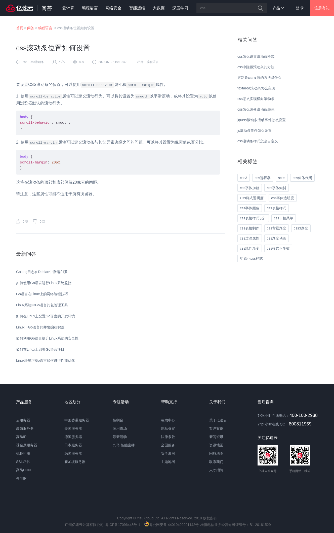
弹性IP (21, 478)
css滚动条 (37, 62)
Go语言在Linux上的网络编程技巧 (42, 294)
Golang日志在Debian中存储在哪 (41, 272)
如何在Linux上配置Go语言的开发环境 (45, 316)
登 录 (300, 8)
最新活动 (120, 437)
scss (281, 178)
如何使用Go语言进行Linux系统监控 (43, 283)
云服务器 (23, 420)
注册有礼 (321, 8)
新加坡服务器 (75, 462)
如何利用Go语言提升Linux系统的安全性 (47, 338)
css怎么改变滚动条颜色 (255, 109)
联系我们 (216, 462)
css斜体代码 (302, 178)
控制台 (118, 420)
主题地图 (168, 462)
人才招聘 (216, 470)
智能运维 (137, 8)
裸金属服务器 (26, 445)
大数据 (159, 8)
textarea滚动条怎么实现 (256, 88)
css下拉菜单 (283, 218)
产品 (278, 8)
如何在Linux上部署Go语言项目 (40, 349)
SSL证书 (23, 462)
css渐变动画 (276, 238)
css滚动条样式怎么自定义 (257, 141)
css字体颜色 (249, 208)
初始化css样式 (251, 258)
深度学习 (180, 8)
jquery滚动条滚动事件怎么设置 (261, 120)
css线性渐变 (249, 248)
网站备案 (168, 428)
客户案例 (216, 428)
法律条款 (168, 437)
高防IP (21, 437)
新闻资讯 (216, 437)
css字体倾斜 (276, 188)
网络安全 (113, 8)
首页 (19, 28)
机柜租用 (23, 453)
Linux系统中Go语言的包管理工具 (42, 305)
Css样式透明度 (252, 198)
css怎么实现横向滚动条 (255, 99)
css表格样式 (276, 208)
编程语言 (90, 8)
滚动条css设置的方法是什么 (259, 78)
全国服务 (168, 445)
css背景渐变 (276, 228)
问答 (30, 28)
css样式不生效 (278, 248)
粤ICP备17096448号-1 (122, 525)
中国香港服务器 (76, 420)
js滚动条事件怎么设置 (254, 130)
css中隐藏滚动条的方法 (255, 67)
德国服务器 (73, 437)
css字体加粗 (249, 188)
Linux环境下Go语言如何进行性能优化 (45, 360)
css (25, 62)
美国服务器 (73, 428)
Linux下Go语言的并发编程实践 (40, 327)
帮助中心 (168, 420)
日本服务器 (73, 445)
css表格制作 (249, 228)
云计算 (68, 8)
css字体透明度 (282, 198)
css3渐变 (301, 228)
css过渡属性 (249, 238)
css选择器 (263, 178)
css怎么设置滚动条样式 (255, 56)
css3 (243, 178)
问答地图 (216, 453)
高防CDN (23, 470)
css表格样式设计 (253, 218)
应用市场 (120, 428)
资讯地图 (216, 445)
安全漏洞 (168, 453)
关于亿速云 (218, 420)
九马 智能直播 (124, 445)
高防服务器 (25, 428)
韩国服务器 (73, 453)
